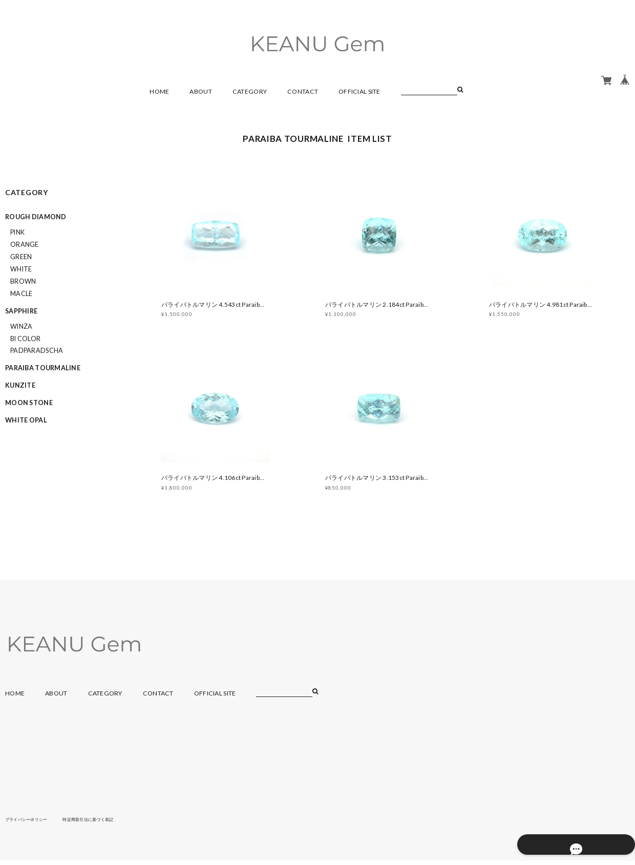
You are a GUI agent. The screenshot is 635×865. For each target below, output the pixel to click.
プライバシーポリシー (31, 823)
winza (21, 326)
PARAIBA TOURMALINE (42, 368)
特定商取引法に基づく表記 (104, 823)
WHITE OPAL (26, 420)
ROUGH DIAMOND (36, 217)
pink (17, 232)
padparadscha (36, 350)
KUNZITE (20, 385)
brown (23, 281)
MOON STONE (29, 403)
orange (24, 244)
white (21, 269)
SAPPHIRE (21, 311)
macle (21, 294)
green (21, 257)
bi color (25, 339)
